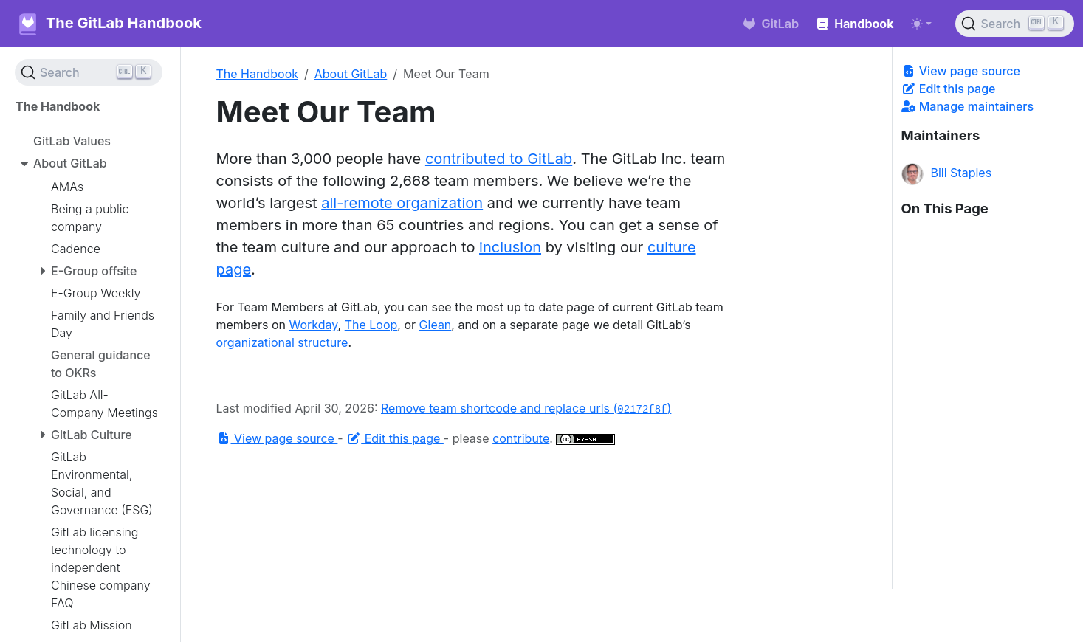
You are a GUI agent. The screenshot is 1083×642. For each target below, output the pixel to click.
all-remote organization (402, 203)
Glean (435, 324)
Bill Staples (946, 174)
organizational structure (282, 342)
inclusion (510, 247)
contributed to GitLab (498, 159)
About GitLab (351, 73)
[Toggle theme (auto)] (921, 23)
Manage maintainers (967, 106)
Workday (313, 324)
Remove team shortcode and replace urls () (526, 408)
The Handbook (257, 73)
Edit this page (948, 88)
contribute (520, 438)
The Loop (371, 324)
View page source (960, 70)
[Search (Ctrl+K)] (1014, 23)
